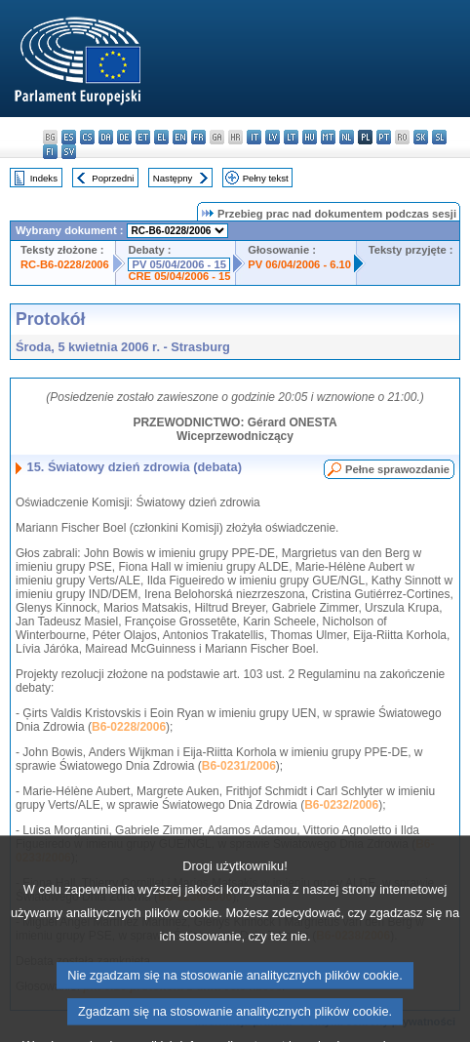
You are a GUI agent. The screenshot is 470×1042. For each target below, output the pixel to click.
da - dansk (105, 137)
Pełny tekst (266, 178)
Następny (173, 178)
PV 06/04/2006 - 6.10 (299, 264)
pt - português (383, 137)
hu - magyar (309, 137)
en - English (180, 137)
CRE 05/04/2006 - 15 (179, 276)
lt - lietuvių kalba (291, 137)
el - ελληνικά (161, 137)
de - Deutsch (124, 137)
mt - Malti (328, 137)
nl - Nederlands (346, 137)
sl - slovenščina (439, 137)
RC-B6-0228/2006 (64, 264)
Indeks (44, 178)
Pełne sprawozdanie (397, 469)
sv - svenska (68, 151)
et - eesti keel (143, 137)
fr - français (198, 137)
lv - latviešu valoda (272, 137)
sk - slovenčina (420, 137)
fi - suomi (50, 151)
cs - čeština (87, 137)
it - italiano (254, 137)
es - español (68, 137)
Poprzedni (113, 178)
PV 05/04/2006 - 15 (178, 264)
